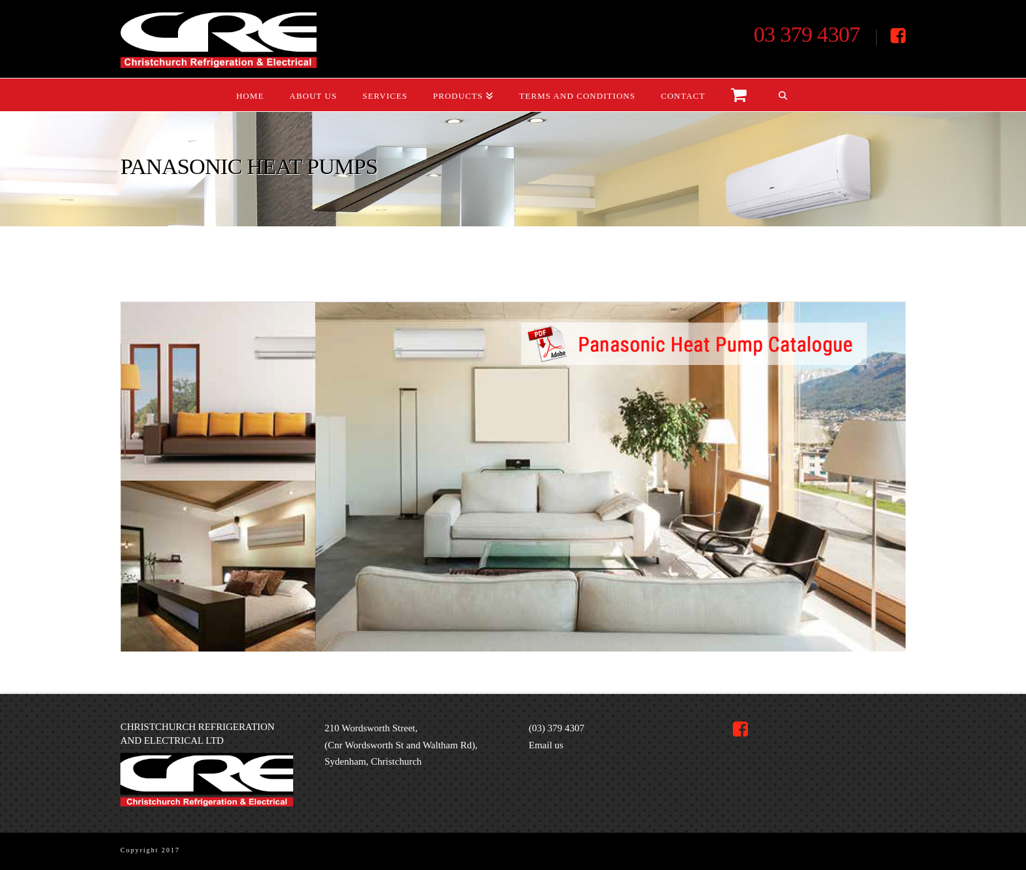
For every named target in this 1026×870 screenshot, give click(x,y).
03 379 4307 (807, 34)
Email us (546, 745)
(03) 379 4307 (556, 728)
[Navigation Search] (783, 94)
